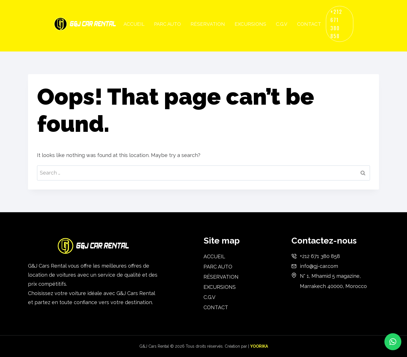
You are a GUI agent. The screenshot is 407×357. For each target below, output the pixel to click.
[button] (392, 341)
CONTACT (309, 24)
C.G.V (281, 24)
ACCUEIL (134, 24)
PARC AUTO (167, 24)
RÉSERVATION (207, 24)
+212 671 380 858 (336, 24)
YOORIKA (259, 346)
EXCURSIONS (250, 24)
